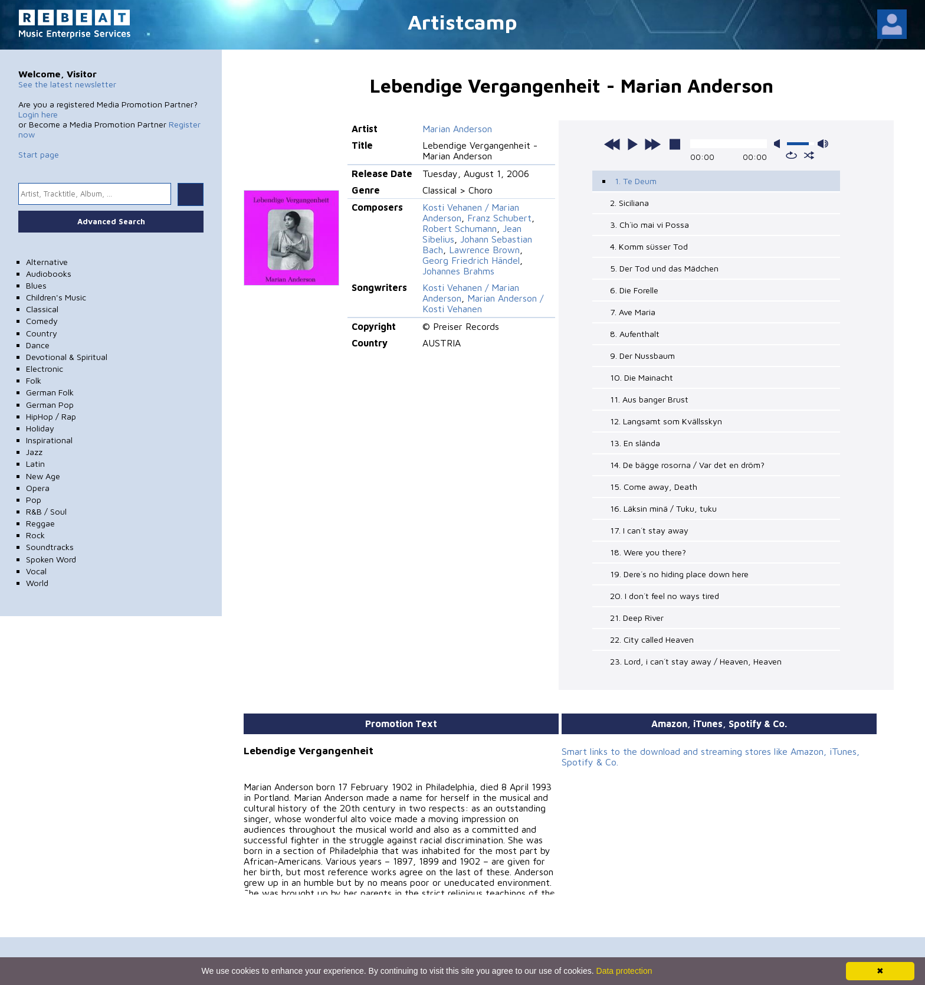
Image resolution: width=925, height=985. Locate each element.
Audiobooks (48, 274)
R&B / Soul (46, 511)
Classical (42, 309)
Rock (35, 535)
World (37, 583)
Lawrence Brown (484, 249)
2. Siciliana (629, 203)
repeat (791, 155)
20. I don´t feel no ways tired (664, 596)
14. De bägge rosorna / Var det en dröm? (687, 465)
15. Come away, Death (653, 487)
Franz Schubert (499, 217)
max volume (823, 143)
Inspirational (49, 440)
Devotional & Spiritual (66, 357)
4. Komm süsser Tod (649, 246)
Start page (38, 154)
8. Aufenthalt (635, 334)
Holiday (40, 428)
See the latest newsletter (67, 84)
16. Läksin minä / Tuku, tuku (663, 508)
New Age (43, 476)
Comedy (42, 321)
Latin (35, 464)
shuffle (809, 155)
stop (675, 144)
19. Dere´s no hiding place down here (679, 574)
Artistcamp (462, 21)
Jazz (34, 452)
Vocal (36, 571)
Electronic (44, 369)
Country (41, 333)
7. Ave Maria (632, 312)
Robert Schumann (459, 228)
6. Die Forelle (634, 290)
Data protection (624, 971)
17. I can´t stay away (649, 530)
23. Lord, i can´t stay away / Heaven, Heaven (696, 661)
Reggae (40, 523)
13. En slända (635, 443)
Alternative (47, 262)
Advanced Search (111, 221)
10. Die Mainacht (641, 377)
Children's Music (56, 297)
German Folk (50, 392)
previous (612, 144)
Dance (38, 345)
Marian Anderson (457, 128)
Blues (36, 285)
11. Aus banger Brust (649, 399)
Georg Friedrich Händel (471, 260)
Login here (38, 114)
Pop (33, 500)
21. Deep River (637, 618)
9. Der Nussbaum (642, 356)
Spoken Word (51, 559)
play (632, 144)
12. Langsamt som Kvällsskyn (666, 421)
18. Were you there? (648, 552)
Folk (33, 380)
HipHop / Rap (51, 416)
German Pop (50, 405)
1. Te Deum (636, 181)
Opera (38, 488)
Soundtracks (50, 547)
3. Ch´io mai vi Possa (649, 225)
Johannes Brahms (458, 271)
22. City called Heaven (652, 639)
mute (779, 143)
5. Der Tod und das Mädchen (664, 268)
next (652, 144)
